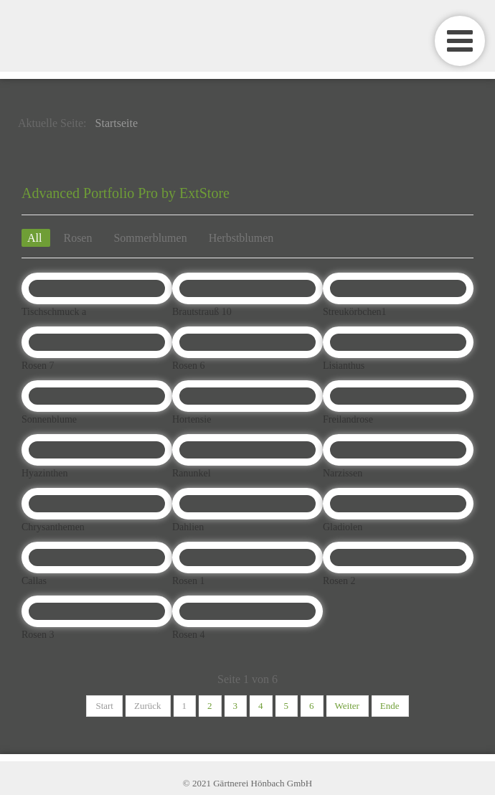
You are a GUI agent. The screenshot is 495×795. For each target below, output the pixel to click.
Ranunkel (191, 473)
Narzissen (342, 473)
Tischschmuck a (54, 311)
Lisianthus (343, 365)
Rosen (77, 238)
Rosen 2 (339, 580)
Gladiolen (342, 527)
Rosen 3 (38, 634)
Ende (390, 705)
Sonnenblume (49, 419)
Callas (34, 580)
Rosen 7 (38, 365)
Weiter (347, 705)
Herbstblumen (241, 238)
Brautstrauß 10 (202, 311)
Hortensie (191, 419)
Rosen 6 (188, 365)
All (35, 238)
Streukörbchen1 (355, 311)
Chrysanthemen (53, 527)
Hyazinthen (45, 473)
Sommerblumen (150, 238)
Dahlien (188, 527)
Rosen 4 (188, 634)
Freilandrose (348, 419)
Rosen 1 (188, 580)
